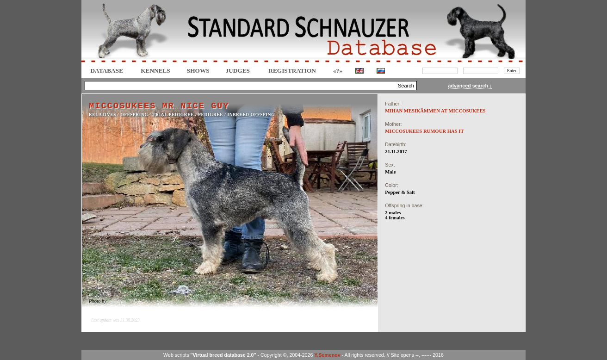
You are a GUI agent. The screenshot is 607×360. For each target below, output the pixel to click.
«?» (337, 70)
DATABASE (106, 70)
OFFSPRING (135, 114)
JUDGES (237, 70)
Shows (198, 70)
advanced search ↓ (470, 85)
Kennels (155, 70)
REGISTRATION (292, 70)
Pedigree (210, 114)
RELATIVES (102, 114)
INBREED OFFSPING (251, 114)
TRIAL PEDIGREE (173, 114)
